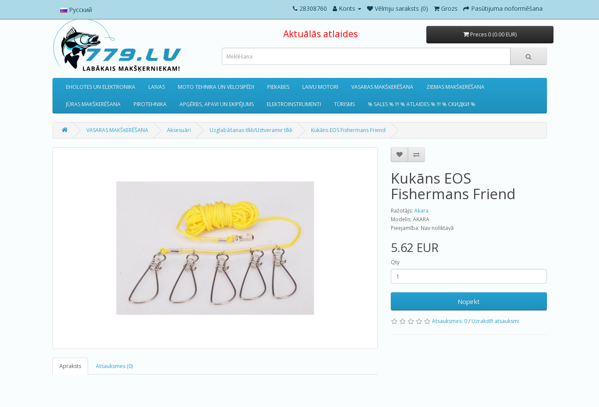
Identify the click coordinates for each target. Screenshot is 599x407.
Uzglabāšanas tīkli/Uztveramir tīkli (250, 130)
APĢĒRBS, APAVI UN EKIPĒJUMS (217, 104)
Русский (76, 10)
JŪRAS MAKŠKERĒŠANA (93, 104)
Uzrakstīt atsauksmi (495, 321)
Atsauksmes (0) (114, 366)
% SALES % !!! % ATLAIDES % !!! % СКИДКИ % (421, 104)
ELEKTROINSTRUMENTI (294, 104)
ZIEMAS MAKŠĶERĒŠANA (455, 86)
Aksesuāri (179, 130)
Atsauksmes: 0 (449, 321)
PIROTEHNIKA (150, 104)
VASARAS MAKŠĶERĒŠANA (382, 86)
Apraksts (70, 366)
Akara (421, 210)
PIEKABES (278, 86)
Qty (395, 262)
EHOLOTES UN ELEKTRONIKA (100, 86)
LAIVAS (156, 86)
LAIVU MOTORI (320, 86)
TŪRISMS (344, 104)
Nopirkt (469, 301)
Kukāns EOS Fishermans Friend (348, 130)
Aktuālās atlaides (320, 34)
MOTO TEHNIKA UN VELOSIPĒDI (216, 86)
